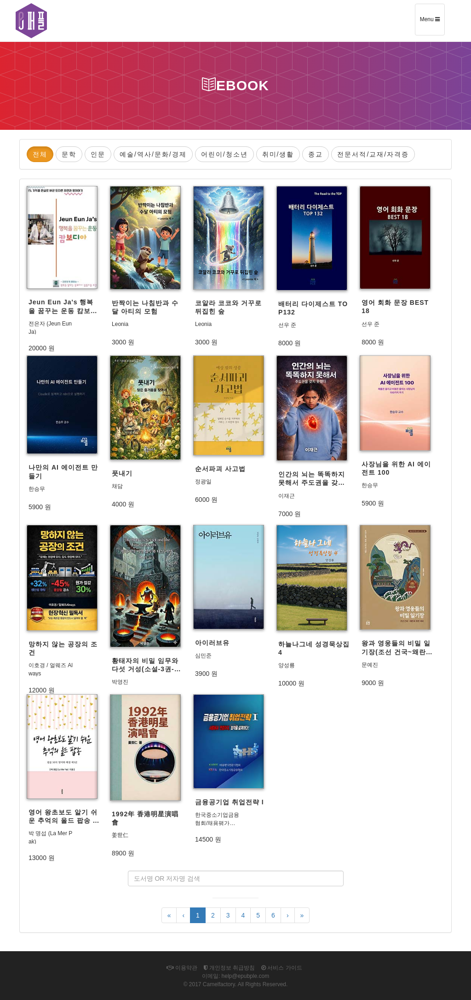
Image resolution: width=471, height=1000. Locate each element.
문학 (69, 154)
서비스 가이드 (281, 968)
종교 (315, 154)
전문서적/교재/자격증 (373, 154)
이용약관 (182, 968)
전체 (40, 154)
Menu (432, 22)
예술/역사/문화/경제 (153, 154)
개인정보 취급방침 (229, 968)
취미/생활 (278, 154)
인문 (98, 154)
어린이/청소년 (224, 154)
